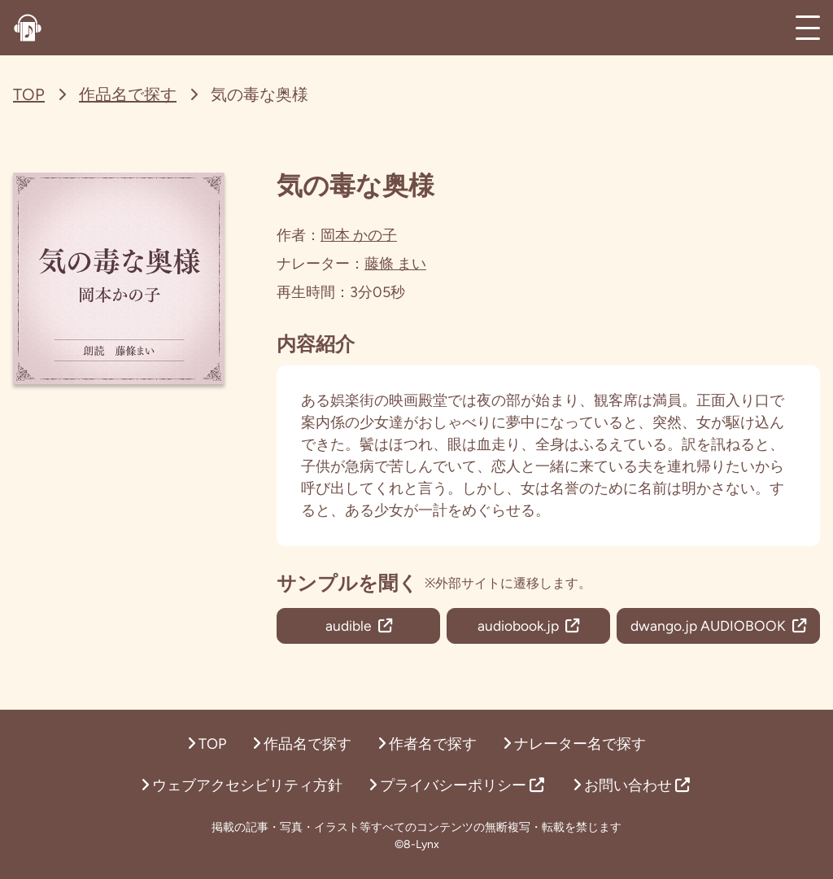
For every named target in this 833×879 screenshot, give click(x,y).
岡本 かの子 (359, 235)
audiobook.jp (525, 626)
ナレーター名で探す (574, 744)
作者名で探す (427, 744)
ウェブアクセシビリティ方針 (241, 785)
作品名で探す (128, 94)
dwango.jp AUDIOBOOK (716, 626)
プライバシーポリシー (456, 785)
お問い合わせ (631, 785)
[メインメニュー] (808, 27)
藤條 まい (395, 264)
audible (357, 626)
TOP (29, 94)
